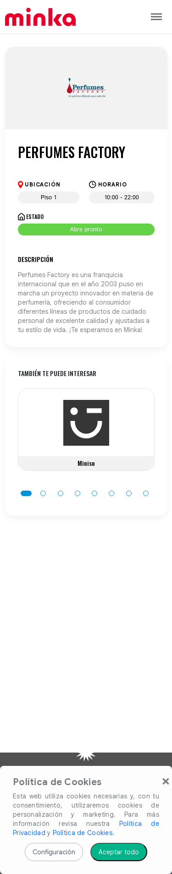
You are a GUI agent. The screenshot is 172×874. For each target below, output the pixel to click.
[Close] (165, 780)
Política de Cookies (57, 782)
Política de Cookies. (84, 833)
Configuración (54, 852)
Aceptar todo (119, 852)
